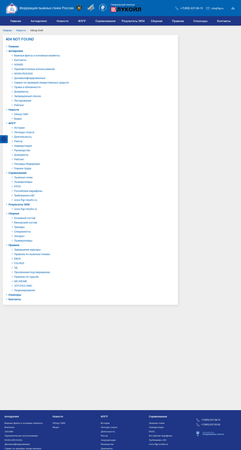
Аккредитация (23, 145)
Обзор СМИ (21, 114)
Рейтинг (19, 105)
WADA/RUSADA (23, 73)
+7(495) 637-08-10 (210, 419)
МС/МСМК (20, 281)
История (19, 127)
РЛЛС (17, 186)
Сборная (13, 213)
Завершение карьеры (27, 249)
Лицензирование (24, 290)
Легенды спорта (24, 132)
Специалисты (22, 231)
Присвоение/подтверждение (32, 272)
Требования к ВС (24, 195)
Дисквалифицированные (29, 78)
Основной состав (24, 218)
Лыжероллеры (23, 182)
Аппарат (19, 236)
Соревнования (17, 173)
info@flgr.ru (214, 8)
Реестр (18, 141)
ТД (16, 267)
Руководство (22, 150)
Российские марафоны (28, 191)
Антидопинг (15, 51)
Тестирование (22, 100)
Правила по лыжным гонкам (32, 254)
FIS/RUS (19, 263)
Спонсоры (14, 294)
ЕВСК (17, 258)
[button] (39, 21)
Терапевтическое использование (34, 69)
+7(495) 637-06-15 (189, 8)
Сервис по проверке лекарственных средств (41, 82)
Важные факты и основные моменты (37, 55)
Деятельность (23, 136)
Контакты (20, 60)
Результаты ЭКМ (19, 204)
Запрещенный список (27, 96)
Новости (21, 30)
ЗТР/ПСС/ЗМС (23, 285)
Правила (13, 245)
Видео (18, 118)
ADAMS (18, 64)
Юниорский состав (25, 222)
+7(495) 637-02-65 (210, 424)
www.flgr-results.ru (25, 200)
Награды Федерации (27, 164)
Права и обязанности (27, 87)
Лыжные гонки (23, 177)
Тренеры (19, 227)
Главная (7, 30)
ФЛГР (12, 123)
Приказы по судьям (26, 276)
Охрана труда (22, 168)
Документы (21, 91)
